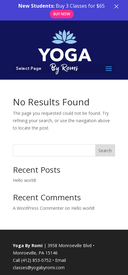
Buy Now (61, 14)
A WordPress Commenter (38, 208)
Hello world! (24, 180)
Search (105, 150)
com (60, 267)
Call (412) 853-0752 (32, 260)
